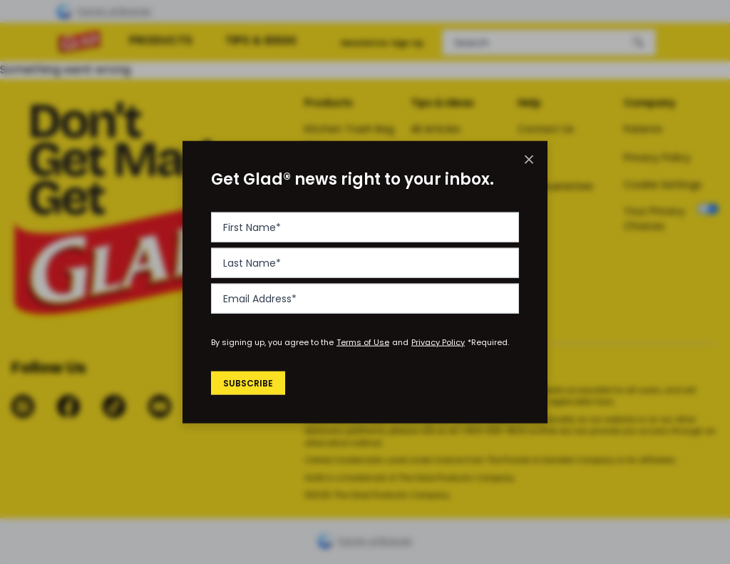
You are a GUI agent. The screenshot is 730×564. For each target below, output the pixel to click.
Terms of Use (362, 342)
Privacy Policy (438, 342)
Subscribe (250, 383)
